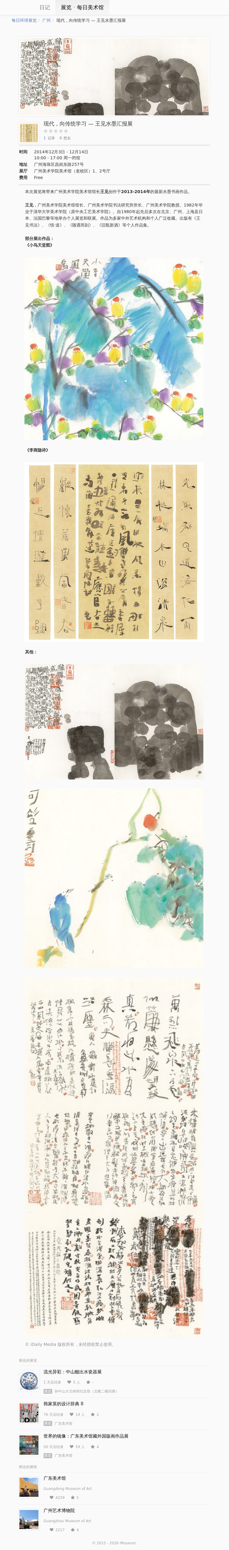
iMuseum (128, 1543)
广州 (46, 20)
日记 (44, 7)
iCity (21, 7)
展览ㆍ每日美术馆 (82, 7)
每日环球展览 (24, 20)
